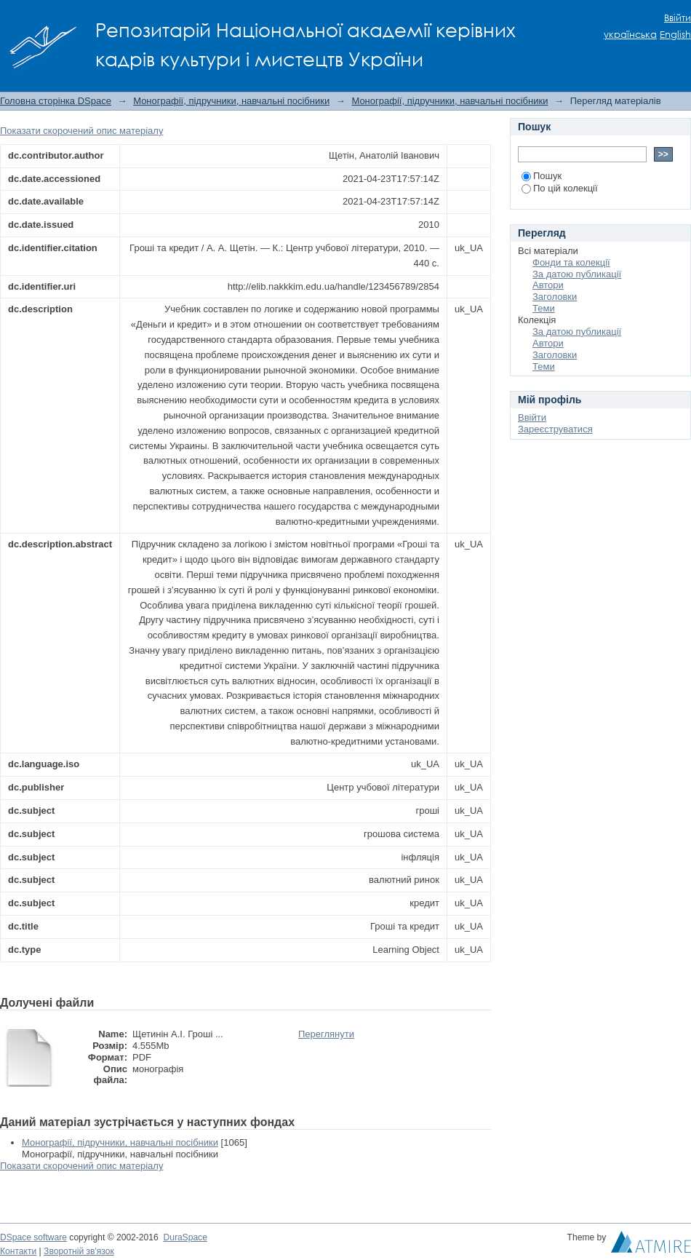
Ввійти (677, 18)
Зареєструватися (555, 429)
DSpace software (33, 1237)
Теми (543, 308)
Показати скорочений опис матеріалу (81, 130)
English (675, 34)
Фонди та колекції (571, 262)
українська (630, 34)
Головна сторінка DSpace (55, 100)
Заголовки (554, 296)
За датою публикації (576, 274)
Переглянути (326, 1034)
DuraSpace (185, 1237)
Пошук (542, 175)
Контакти (18, 1251)
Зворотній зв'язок (79, 1251)
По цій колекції (560, 188)
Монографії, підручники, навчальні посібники (231, 100)
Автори (548, 285)
